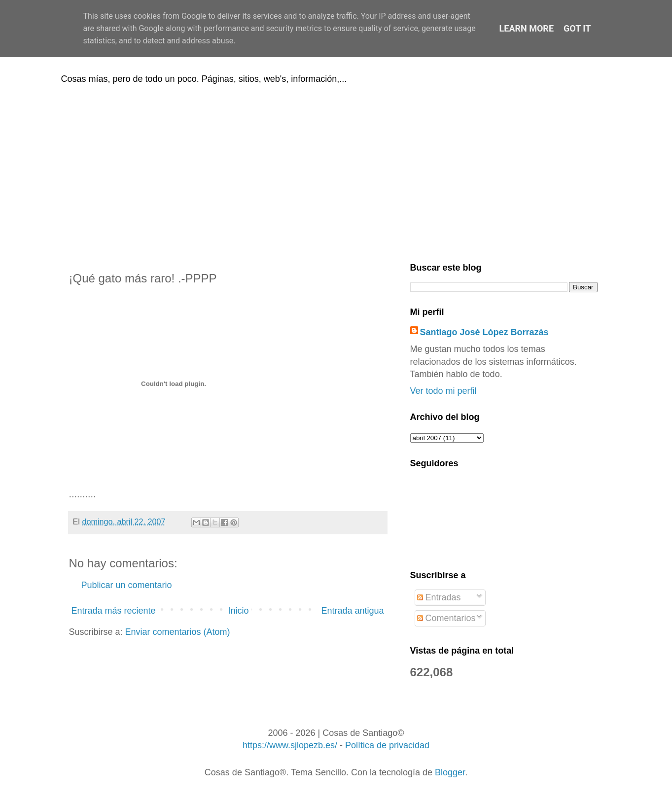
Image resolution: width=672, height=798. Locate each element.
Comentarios (446, 618)
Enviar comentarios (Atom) (177, 632)
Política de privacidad (387, 745)
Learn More (526, 28)
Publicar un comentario (126, 585)
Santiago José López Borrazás (484, 332)
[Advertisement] (336, 172)
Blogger (450, 772)
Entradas (439, 597)
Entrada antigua (352, 611)
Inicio (238, 611)
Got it (577, 28)
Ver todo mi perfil (443, 391)
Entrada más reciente (113, 611)
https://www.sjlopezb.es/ (290, 745)
